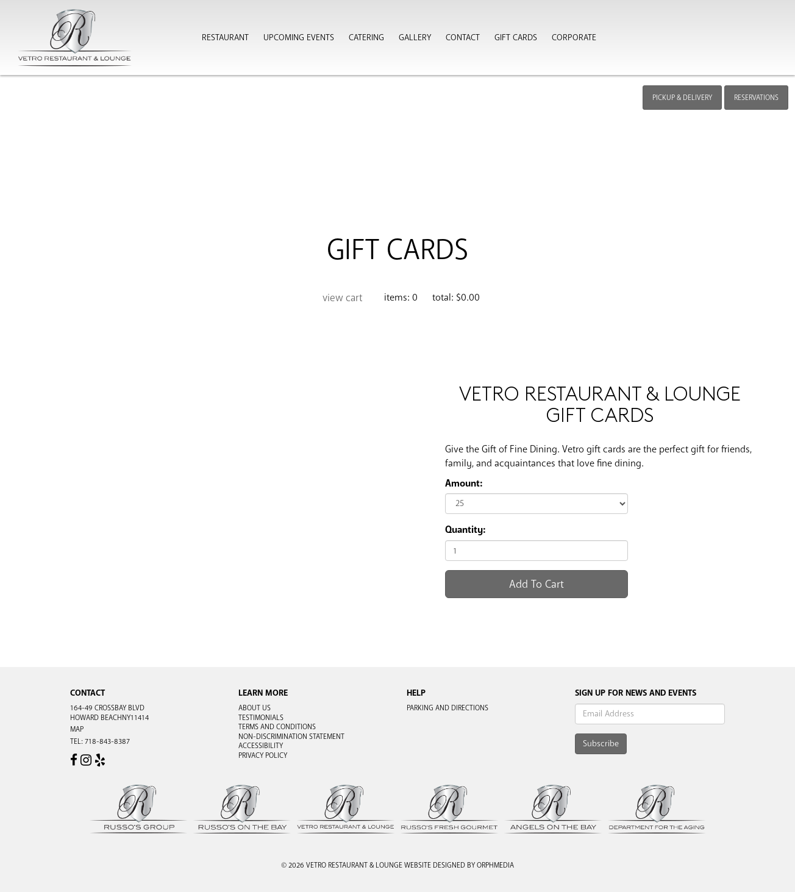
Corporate (574, 38)
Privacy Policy (262, 755)
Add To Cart (536, 584)
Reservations (756, 97)
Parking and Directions (447, 708)
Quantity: (465, 530)
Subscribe (601, 743)
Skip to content (45, 56)
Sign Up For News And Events (635, 693)
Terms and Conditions (277, 727)
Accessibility (260, 746)
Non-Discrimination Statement (291, 736)
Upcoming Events (298, 38)
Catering (366, 38)
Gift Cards (515, 38)
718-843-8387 (107, 741)
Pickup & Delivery (682, 97)
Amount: (463, 483)
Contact (463, 38)
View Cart (343, 298)
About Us (254, 708)
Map (77, 729)
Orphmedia (495, 865)
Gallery (415, 38)
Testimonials (260, 718)
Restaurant (225, 38)
